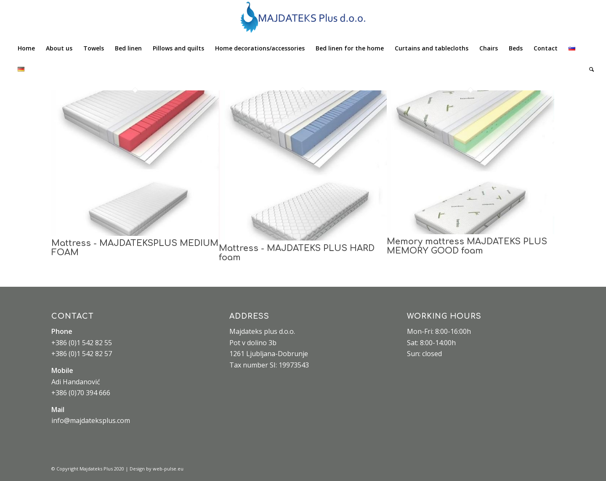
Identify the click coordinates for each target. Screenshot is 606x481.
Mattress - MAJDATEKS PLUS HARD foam (297, 252)
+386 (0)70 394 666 (80, 392)
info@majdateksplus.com (90, 420)
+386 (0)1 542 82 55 (81, 342)
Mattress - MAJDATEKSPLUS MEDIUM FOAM (134, 247)
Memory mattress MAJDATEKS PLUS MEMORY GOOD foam (467, 246)
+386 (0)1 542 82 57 (81, 353)
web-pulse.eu (168, 468)
